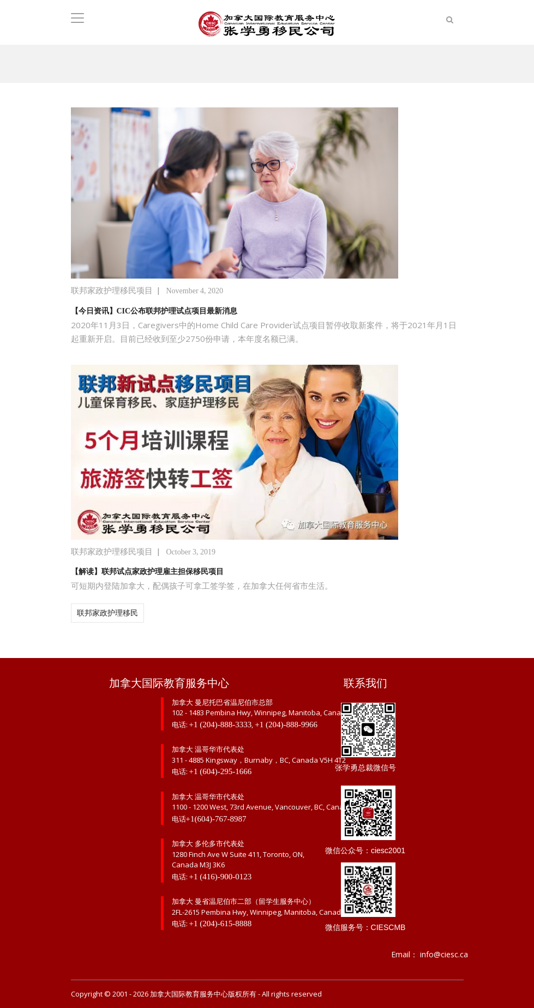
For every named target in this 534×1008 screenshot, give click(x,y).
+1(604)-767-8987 (216, 818)
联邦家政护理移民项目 (112, 290)
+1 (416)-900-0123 (220, 876)
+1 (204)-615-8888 (220, 923)
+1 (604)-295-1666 (220, 771)
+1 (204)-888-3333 (220, 724)
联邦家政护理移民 (107, 613)
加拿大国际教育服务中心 (189, 994)
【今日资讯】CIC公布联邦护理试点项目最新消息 (154, 311)
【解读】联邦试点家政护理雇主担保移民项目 (147, 572)
